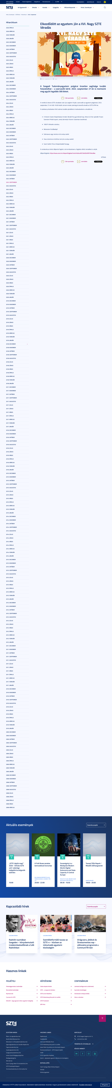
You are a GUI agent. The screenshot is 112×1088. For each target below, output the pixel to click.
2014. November (11, 520)
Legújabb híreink (13, 935)
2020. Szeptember (11, 268)
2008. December (11, 775)
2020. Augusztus (11, 272)
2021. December (11, 214)
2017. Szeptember (11, 398)
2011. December (11, 646)
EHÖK (41, 1052)
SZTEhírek (17, 14)
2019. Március (10, 333)
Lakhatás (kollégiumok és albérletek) (84, 986)
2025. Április (10, 71)
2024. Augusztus (11, 99)
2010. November (11, 692)
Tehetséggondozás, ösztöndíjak (14, 986)
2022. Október (10, 178)
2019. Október (10, 308)
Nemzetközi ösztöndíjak (12, 990)
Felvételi (18, 1)
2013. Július (9, 577)
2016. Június (9, 452)
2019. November (11, 304)
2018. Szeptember (11, 355)
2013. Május (9, 584)
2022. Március (10, 204)
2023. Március (10, 161)
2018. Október (10, 351)
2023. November (11, 132)
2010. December (11, 689)
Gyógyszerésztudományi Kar (13, 1052)
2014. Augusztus (11, 531)
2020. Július (9, 275)
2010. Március (10, 721)
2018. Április (10, 373)
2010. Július (9, 707)
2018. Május (9, 369)
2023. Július (9, 146)
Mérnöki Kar (9, 1061)
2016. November (11, 434)
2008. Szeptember (11, 786)
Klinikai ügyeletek (44, 1072)
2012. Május (9, 628)
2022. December (11, 171)
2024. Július (9, 103)
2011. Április (10, 674)
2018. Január (10, 383)
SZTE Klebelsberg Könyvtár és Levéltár (50, 997)
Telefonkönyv (80, 2)
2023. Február (10, 164)
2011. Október (10, 653)
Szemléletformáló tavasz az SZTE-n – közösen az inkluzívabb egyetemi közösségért (55, 943)
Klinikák (42, 1069)
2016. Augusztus (11, 444)
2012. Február (10, 638)
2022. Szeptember (32, 14)
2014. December (11, 516)
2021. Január (10, 254)
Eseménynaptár (92, 825)
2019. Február (10, 337)
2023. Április (10, 157)
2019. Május (9, 326)
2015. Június (9, 495)
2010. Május (9, 714)
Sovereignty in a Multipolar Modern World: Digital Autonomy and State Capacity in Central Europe (67, 869)
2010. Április (10, 717)
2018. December (11, 344)
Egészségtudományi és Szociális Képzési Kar (17, 1044)
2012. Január (10, 642)
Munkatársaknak (46, 1)
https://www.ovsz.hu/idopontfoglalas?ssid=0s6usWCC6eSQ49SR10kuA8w (72, 153)
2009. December (11, 732)
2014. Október (10, 523)
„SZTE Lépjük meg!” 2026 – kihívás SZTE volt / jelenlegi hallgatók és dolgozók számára (17, 868)
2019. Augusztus (11, 315)
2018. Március (10, 376)
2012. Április (10, 631)
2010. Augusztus (11, 703)
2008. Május (9, 804)
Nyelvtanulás (9, 993)
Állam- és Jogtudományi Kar (13, 1036)
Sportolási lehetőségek (80, 990)
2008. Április (10, 800)
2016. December (11, 430)
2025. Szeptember (11, 53)
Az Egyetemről (22, 7)
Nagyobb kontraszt (105, 2)
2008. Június (9, 796)
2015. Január (10, 513)
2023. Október (10, 135)
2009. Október (10, 739)
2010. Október (10, 696)
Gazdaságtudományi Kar (12, 1050)
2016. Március (10, 462)
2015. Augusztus (11, 487)
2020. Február (10, 293)
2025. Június (9, 64)
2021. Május (9, 240)
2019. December (11, 301)
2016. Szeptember (11, 441)
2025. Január (10, 81)
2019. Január (10, 340)
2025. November (11, 46)
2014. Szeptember (11, 527)
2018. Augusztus (11, 358)
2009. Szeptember (11, 743)
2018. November (11, 347)
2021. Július (9, 232)
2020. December (11, 258)
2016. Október (10, 437)
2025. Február (10, 78)
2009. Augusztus (11, 746)
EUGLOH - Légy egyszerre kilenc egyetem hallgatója (19, 1001)
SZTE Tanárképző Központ (12, 1066)
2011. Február (10, 682)
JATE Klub (42, 1004)
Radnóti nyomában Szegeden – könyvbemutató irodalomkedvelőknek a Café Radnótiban (21, 943)
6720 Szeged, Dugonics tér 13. (85, 1036)
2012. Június (9, 624)
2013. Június (9, 581)
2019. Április (10, 329)
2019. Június (9, 322)
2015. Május (9, 498)
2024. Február (10, 121)
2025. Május (9, 67)
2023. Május (9, 153)
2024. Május (9, 110)
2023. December (11, 128)
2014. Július (9, 534)
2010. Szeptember (11, 699)
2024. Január (10, 125)
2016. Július (9, 448)
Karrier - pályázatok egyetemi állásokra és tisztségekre (54, 1058)
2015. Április (10, 502)
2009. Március (10, 764)
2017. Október (10, 394)
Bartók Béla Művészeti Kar (13, 1039)
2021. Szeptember (11, 225)
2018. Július (9, 362)
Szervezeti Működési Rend (47, 1042)
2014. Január (10, 556)
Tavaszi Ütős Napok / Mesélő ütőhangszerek (94, 864)
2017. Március (10, 419)
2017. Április (10, 416)
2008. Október (10, 782)
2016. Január (10, 470)
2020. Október (10, 265)
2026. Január (10, 38)
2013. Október (10, 567)
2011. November (11, 649)
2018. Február (10, 380)
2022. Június (9, 193)
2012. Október (10, 610)
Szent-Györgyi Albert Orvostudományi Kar (17, 1063)
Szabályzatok (43, 1039)
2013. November (11, 563)
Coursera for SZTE (10, 997)
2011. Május (9, 671)
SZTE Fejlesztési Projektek (47, 1055)
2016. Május (9, 455)
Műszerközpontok (69, 7)
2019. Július (9, 319)
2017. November (11, 390)
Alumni (57, 1)
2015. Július (9, 491)
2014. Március (10, 549)
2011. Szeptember (11, 656)
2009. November (11, 735)
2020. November (11, 261)
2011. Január (10, 685)
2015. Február (10, 509)
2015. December (11, 473)
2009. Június (9, 753)
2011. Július (9, 664)
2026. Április (10, 28)
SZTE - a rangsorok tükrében (47, 990)
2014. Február (10, 552)
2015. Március (10, 505)
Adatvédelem (90, 2)
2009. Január (10, 771)
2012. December (11, 602)
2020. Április (10, 286)
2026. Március (10, 31)
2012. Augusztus (11, 617)
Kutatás (45, 7)
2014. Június (9, 538)
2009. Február (10, 768)
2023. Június (9, 150)
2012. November (11, 606)
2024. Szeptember (11, 96)
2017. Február (10, 423)
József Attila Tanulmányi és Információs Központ (52, 1047)
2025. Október (10, 49)
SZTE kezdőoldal (9, 1)
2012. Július (9, 620)
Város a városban (78, 997)
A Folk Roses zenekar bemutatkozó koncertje (43, 864)
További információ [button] (85, 1085)
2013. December (11, 559)
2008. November (11, 779)
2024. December (11, 85)
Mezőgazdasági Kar (11, 1058)
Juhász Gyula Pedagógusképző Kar (15, 1055)
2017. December (11, 387)
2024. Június (9, 107)
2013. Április (10, 588)
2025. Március (10, 74)
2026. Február (10, 35)
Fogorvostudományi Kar (12, 1047)
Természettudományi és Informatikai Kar (16, 1069)
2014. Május (9, 541)
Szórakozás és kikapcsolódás (81, 993)
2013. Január (10, 599)
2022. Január (10, 211)
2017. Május (9, 412)
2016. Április (10, 459)
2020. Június (9, 279)
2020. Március (10, 290)
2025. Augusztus (11, 56)
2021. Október (10, 222)
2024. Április (10, 114)
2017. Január (10, 426)
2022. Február (10, 207)
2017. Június (9, 408)
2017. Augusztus (11, 401)
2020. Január (10, 297)
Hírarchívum (24, 14)
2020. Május (9, 283)
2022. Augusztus (11, 186)
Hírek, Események (86, 7)
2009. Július (9, 750)
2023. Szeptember (11, 139)
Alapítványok (43, 1036)
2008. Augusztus (11, 789)
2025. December (11, 42)
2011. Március (10, 678)
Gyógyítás (56, 7)
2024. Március (10, 117)
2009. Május (9, 757)
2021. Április (10, 243)
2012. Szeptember (11, 613)
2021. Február (10, 250)
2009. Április (10, 761)
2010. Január (10, 728)
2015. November (11, 477)
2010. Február (10, 725)
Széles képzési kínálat (46, 986)
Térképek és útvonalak (82, 1044)
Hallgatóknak (37, 1)
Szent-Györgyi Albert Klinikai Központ (49, 1067)
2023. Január (10, 168)
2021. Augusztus (11, 229)
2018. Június (9, 365)
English (99, 2)
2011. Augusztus (11, 660)
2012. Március (10, 635)
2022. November (11, 175)
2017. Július (9, 405)
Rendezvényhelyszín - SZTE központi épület (51, 1050)
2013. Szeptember (11, 570)
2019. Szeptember (11, 311)
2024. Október (10, 92)
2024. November (11, 89)
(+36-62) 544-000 (82, 1039)
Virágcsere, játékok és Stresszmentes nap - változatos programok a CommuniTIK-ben (88, 943)
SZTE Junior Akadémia (46, 993)
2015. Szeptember (11, 484)
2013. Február (10, 595)
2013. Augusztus (11, 574)
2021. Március (10, 247)
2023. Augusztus (11, 143)
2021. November (11, 218)
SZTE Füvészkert (44, 1001)
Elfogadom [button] (105, 1085)
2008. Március (10, 807)
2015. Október (10, 480)
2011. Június (9, 667)
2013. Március (10, 592)
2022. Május (9, 196)
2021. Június (9, 236)
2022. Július (9, 189)
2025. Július (9, 60)
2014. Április (10, 545)
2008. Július (9, 793)
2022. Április (10, 200)
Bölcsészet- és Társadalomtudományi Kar (16, 1042)
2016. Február (10, 466)
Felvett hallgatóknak (26, 1)
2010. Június (9, 710)
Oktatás (34, 7)
